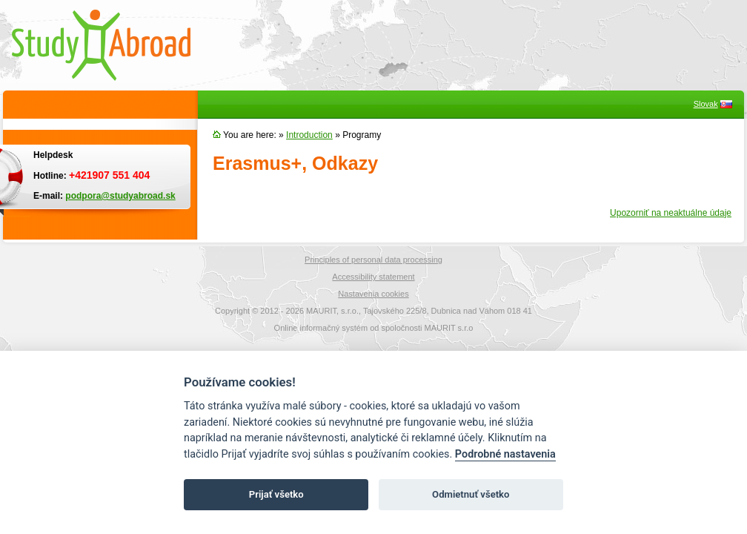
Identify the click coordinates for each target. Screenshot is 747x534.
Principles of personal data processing (373, 259)
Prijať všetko (276, 494)
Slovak (706, 103)
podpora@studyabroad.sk (120, 196)
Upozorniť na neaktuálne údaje (670, 213)
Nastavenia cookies (373, 293)
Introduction (309, 135)
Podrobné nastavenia (505, 454)
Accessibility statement (373, 276)
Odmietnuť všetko (470, 494)
